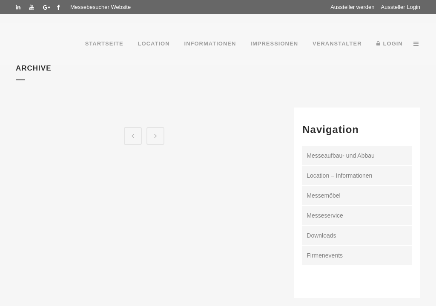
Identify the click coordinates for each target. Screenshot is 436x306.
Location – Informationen (339, 175)
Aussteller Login (401, 7)
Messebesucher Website (100, 7)
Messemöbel (323, 195)
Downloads (321, 235)
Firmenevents (325, 255)
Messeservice (325, 215)
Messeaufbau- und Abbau (341, 155)
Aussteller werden (352, 7)
